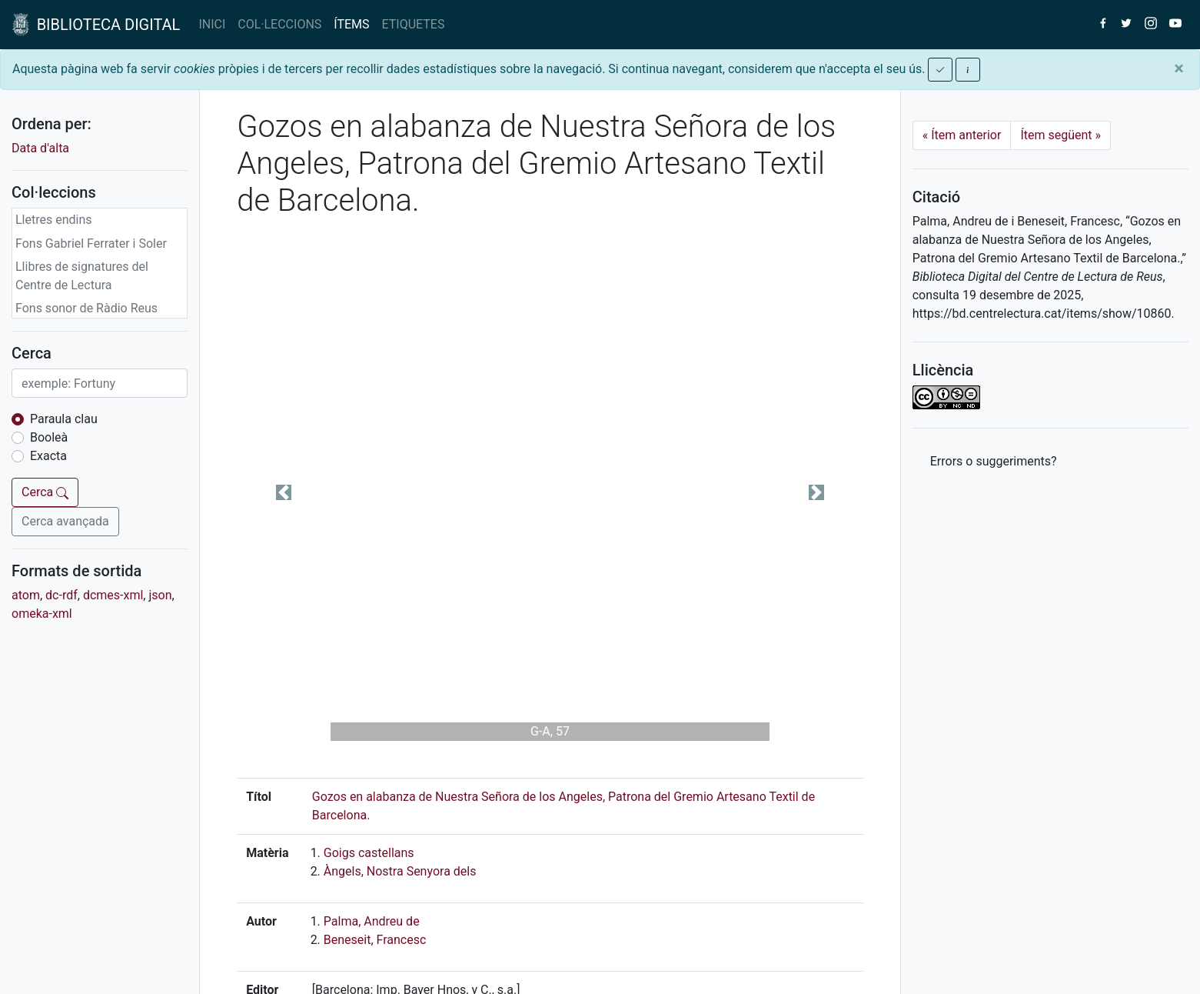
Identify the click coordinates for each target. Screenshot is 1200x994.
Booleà (49, 437)
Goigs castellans (369, 853)
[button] (284, 492)
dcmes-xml (113, 595)
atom (26, 595)
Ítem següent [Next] (1060, 135)
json (159, 595)
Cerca (45, 492)
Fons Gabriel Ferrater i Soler (91, 243)
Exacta (48, 456)
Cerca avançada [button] (65, 521)
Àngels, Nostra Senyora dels (400, 871)
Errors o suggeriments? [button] (993, 461)
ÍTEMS (351, 24)
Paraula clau (64, 419)
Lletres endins (53, 219)
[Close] (1178, 68)
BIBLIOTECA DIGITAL (96, 24)
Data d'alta (40, 148)
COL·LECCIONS (279, 24)
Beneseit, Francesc (375, 939)
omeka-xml (42, 613)
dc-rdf (61, 595)
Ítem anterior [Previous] (962, 135)
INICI (211, 24)
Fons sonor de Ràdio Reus (86, 308)
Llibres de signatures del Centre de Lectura (81, 275)
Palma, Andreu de (372, 921)
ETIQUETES (413, 24)
